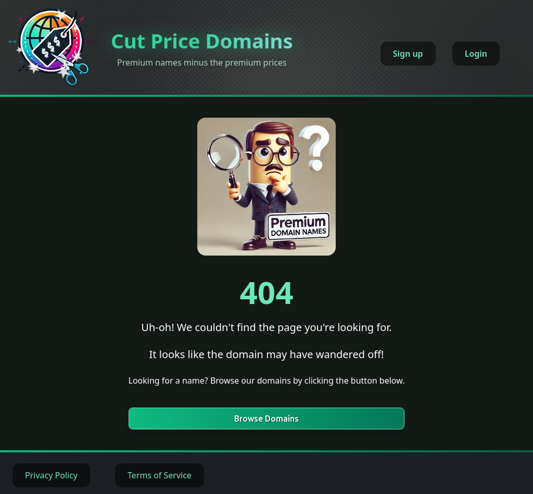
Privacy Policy (51, 475)
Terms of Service (160, 475)
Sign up (408, 53)
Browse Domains (266, 418)
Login (476, 53)
